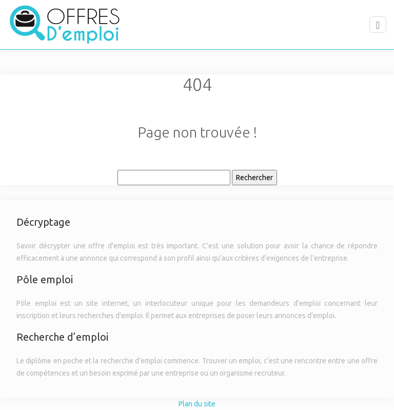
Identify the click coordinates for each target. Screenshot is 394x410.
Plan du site (197, 404)
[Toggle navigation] (377, 24)
